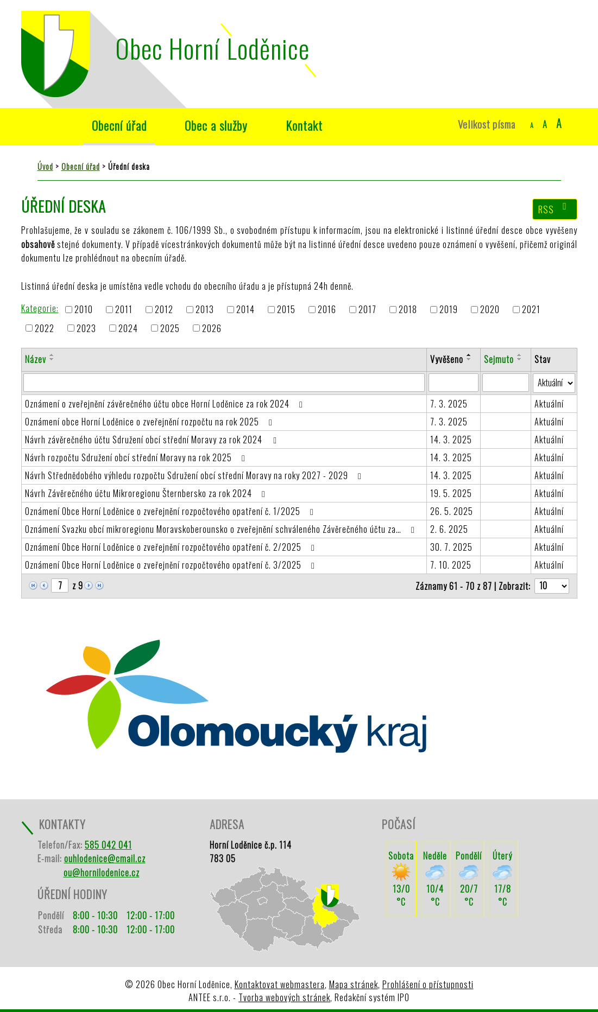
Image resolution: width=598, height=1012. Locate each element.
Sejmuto (499, 359)
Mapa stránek (353, 984)
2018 (408, 309)
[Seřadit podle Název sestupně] (52, 359)
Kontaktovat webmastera (280, 984)
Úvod (47, 125)
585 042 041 (108, 844)
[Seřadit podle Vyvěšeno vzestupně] (469, 355)
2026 (212, 328)
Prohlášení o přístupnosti (428, 984)
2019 (448, 309)
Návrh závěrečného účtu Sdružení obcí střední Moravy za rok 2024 (152, 439)
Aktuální (549, 403)
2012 (164, 309)
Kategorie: (40, 308)
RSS (554, 209)
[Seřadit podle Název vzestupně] (52, 355)
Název (35, 359)
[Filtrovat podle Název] (224, 382)
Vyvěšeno (446, 359)
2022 (44, 328)
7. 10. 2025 (450, 564)
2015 (286, 309)
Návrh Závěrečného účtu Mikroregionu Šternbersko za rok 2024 (147, 493)
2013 (205, 309)
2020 (490, 309)
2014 (245, 309)
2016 (327, 309)
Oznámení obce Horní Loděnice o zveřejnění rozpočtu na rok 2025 (150, 421)
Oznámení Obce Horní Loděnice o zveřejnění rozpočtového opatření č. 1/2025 (171, 511)
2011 (124, 309)
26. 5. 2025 (451, 511)
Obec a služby (216, 125)
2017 (367, 309)
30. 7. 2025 (451, 546)
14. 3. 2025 (451, 439)
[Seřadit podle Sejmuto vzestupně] (520, 355)
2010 (83, 309)
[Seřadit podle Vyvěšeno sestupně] (469, 359)
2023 (86, 328)
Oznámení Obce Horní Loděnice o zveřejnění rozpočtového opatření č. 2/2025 (172, 546)
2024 (128, 328)
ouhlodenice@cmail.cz (105, 858)
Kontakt (304, 125)
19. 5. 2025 (451, 493)
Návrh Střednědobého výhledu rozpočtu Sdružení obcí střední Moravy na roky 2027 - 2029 (195, 475)
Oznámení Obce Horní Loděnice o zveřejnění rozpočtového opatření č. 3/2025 (172, 564)
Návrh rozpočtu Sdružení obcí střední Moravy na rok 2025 (137, 457)
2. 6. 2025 (449, 529)
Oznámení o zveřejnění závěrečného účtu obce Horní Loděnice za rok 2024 (166, 403)
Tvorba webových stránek (284, 997)
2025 (170, 328)
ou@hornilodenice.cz (102, 872)
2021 (531, 309)
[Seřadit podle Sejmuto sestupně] (520, 359)
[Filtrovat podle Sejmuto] (505, 382)
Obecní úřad (119, 125)
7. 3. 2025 (449, 403)
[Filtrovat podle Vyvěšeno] (454, 382)
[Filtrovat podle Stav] (554, 383)
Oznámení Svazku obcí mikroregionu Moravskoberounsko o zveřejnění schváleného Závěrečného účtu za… (222, 529)
